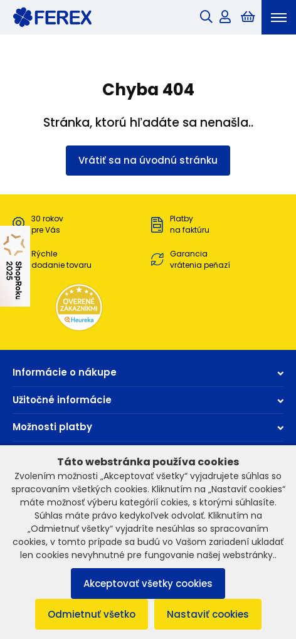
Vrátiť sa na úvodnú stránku (148, 160)
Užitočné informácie (148, 399)
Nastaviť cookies (208, 614)
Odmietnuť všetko (91, 614)
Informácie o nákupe (148, 372)
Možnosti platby (148, 426)
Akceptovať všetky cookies (148, 583)
